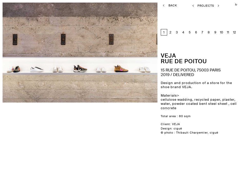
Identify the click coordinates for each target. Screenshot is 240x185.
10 (221, 32)
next (107, 92)
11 (228, 32)
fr (236, 4)
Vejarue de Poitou (184, 58)
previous (27, 92)
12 (234, 32)
